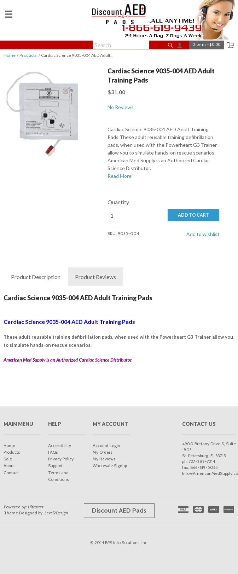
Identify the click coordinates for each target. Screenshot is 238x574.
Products (28, 55)
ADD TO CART (193, 215)
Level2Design (56, 512)
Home (10, 55)
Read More (120, 176)
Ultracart (35, 506)
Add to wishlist (203, 234)
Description (35, 277)
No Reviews (121, 107)
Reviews (95, 277)
